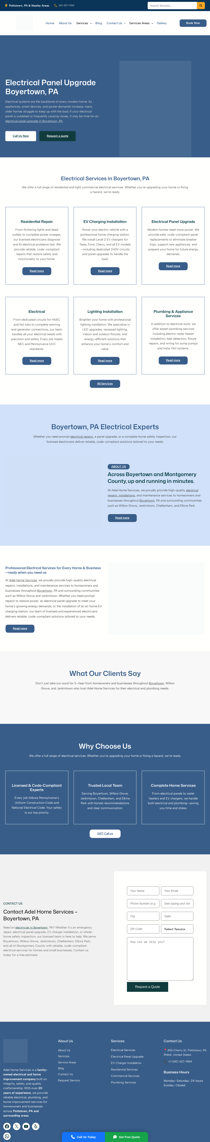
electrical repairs (81, 418)
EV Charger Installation (137, 1053)
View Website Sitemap (190, 1133)
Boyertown (146, 482)
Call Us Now (21, 124)
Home (49, 23)
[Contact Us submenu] (123, 23)
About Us (118, 448)
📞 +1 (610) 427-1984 (184, 1056)
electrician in (24, 913)
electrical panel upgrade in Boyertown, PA (60, 109)
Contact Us (82, 1064)
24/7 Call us (105, 815)
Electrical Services (134, 1040)
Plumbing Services (134, 1072)
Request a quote (59, 124)
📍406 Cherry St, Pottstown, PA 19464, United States (184, 1045)
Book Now (192, 23)
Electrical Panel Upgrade (138, 1046)
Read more (36, 252)
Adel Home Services (23, 562)
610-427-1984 (68, 5)
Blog (77, 1058)
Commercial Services (136, 1066)
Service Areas (83, 1052)
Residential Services (135, 1059)
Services (80, 1046)
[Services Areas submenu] (151, 23)
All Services (105, 365)
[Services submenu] (89, 23)
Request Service (85, 1070)
